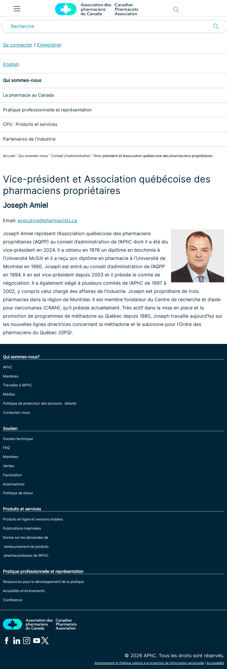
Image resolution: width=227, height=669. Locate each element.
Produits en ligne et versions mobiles (33, 519)
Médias (9, 394)
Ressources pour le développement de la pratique (43, 581)
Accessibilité (215, 663)
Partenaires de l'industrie (29, 139)
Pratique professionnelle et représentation (47, 110)
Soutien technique (18, 438)
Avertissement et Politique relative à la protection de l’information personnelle (149, 663)
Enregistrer (49, 45)
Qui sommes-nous (22, 80)
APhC (7, 367)
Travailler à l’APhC (17, 385)
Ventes (8, 466)
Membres (10, 376)
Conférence (12, 600)
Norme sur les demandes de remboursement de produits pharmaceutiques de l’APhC (26, 546)
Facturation (12, 475)
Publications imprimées (22, 528)
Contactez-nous (16, 412)
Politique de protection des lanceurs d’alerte (39, 403)
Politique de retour (18, 493)
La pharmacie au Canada (28, 95)
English (11, 64)
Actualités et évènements (24, 591)
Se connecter (17, 45)
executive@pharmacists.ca (47, 220)
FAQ (6, 447)
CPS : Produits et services (30, 124)
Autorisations (13, 484)
